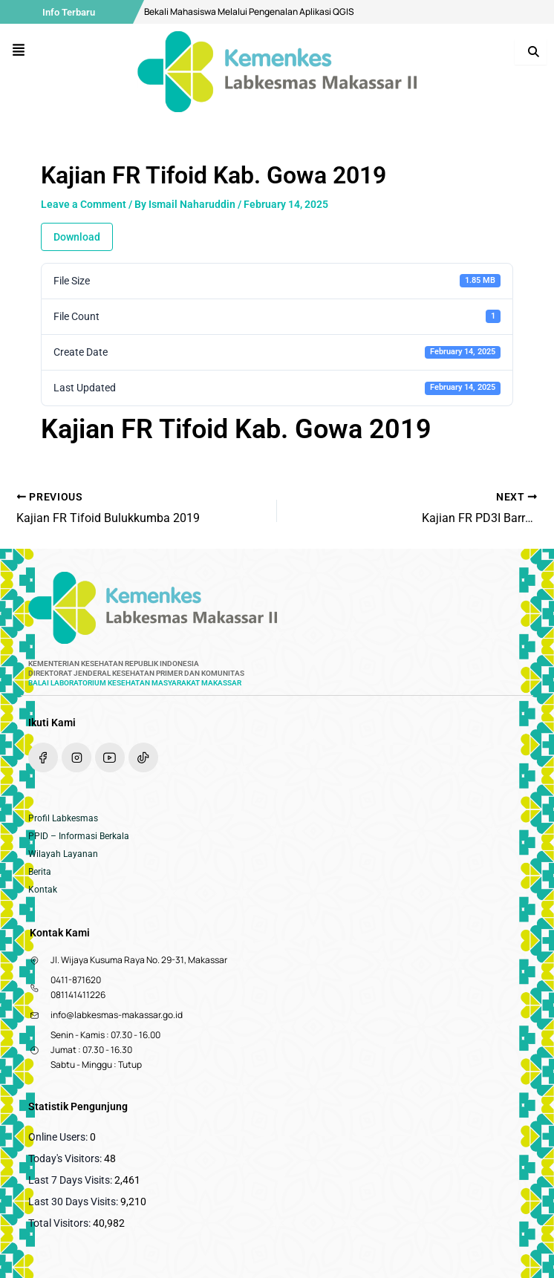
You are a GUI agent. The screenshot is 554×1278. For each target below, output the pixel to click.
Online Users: (59, 1137)
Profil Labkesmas (63, 818)
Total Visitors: (60, 1223)
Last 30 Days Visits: (74, 1201)
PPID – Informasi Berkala (78, 836)
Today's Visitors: (66, 1158)
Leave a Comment (83, 204)
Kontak (42, 889)
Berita (39, 872)
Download (76, 237)
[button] (18, 51)
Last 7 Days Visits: (71, 1180)
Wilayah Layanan (63, 854)
